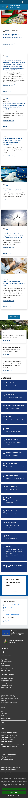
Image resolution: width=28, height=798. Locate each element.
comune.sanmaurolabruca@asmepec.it (14, 745)
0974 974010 (13, 746)
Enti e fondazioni (5, 665)
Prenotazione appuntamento (8, 754)
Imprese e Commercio (6, 684)
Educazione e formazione (7, 695)
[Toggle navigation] (3, 6)
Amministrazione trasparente (8, 769)
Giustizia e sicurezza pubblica (8, 697)
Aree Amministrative (6, 662)
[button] (14, 795)
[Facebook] (3, 652)
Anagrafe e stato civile (7, 678)
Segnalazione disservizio (7, 756)
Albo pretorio (4, 771)
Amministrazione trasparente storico (10, 767)
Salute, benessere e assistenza (9, 702)
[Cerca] (25, 6)
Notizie (3, 712)
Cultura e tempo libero (7, 680)
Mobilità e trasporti (6, 687)
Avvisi (7, 30)
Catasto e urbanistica (6, 685)
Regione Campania (7, 2)
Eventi (2, 722)
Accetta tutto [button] (14, 789)
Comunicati (4, 713)
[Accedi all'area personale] (22, 2)
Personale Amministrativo (7, 669)
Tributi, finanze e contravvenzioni (9, 699)
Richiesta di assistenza (7, 759)
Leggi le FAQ (4, 758)
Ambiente (3, 700)
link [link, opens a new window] (6, 785)
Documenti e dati (5, 670)
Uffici (2, 663)
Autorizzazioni (4, 704)
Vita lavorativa (4, 682)
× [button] (26, 774)
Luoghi (2, 724)
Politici (2, 667)
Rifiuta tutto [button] (14, 792)
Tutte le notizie (14, 317)
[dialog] (14, 785)
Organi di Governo (5, 660)
